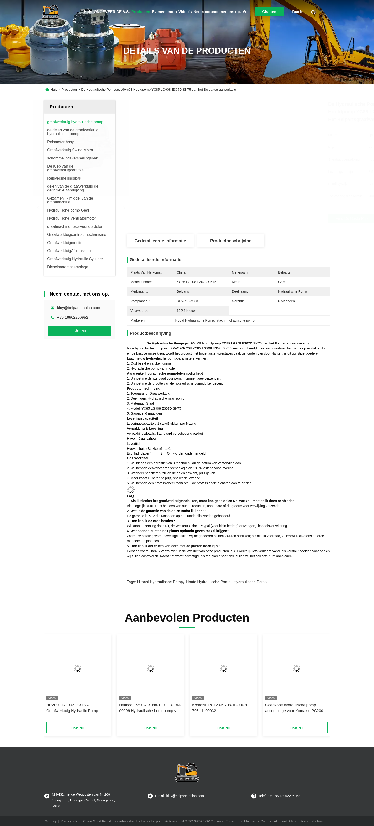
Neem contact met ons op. (217, 12)
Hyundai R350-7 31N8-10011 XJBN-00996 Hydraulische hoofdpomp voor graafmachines (150, 708)
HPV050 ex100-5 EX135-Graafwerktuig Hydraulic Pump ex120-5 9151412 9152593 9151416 (77, 708)
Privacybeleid (70, 821)
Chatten (269, 12)
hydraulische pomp (250, 582)
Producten (140, 12)
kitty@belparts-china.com (78, 308)
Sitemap (51, 821)
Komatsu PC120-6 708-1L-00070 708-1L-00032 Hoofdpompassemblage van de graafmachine (220, 708)
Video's (185, 12)
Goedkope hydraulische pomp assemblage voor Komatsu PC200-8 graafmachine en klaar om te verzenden (296, 708)
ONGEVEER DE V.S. (112, 12)
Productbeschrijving (231, 240)
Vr (244, 12)
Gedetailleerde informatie (160, 240)
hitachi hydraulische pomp (160, 582)
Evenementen (164, 12)
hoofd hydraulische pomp (208, 582)
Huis (88, 12)
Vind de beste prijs (253, 219)
